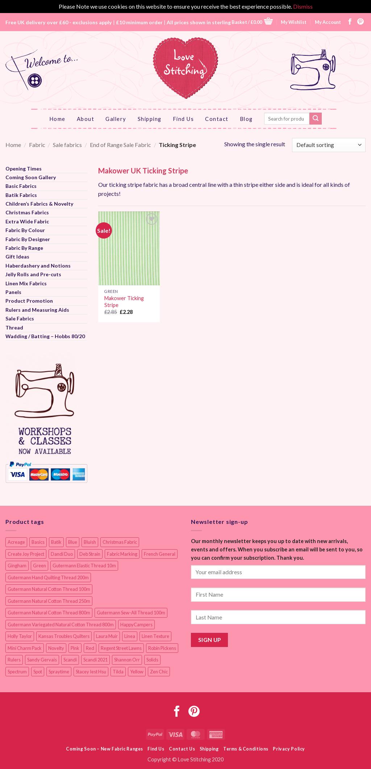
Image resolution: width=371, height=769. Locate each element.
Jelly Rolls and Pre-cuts (33, 274)
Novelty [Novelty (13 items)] (56, 648)
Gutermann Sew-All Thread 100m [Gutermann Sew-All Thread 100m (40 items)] (131, 612)
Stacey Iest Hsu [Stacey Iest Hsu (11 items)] (91, 672)
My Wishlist (294, 22)
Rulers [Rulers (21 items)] (14, 660)
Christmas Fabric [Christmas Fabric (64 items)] (120, 542)
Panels (13, 292)
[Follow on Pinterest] (360, 22)
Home (57, 118)
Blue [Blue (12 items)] (72, 542)
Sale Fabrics (19, 318)
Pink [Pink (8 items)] (75, 648)
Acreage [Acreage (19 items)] (16, 542)
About (86, 118)
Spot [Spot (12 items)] (37, 672)
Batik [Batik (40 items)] (56, 542)
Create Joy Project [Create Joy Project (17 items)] (26, 554)
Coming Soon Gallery (30, 177)
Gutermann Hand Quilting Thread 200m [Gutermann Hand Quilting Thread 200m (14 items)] (48, 577)
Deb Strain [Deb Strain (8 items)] (89, 554)
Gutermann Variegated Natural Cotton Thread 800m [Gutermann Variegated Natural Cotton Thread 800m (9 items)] (61, 624)
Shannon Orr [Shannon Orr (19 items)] (127, 660)
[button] (252, 22)
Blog (246, 118)
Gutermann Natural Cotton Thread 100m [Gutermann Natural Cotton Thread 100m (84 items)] (49, 589)
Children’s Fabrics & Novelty (39, 204)
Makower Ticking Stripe (124, 301)
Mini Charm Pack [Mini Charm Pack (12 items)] (25, 648)
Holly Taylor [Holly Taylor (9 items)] (20, 636)
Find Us (183, 118)
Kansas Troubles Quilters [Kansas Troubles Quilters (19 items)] (63, 636)
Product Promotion (29, 301)
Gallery (115, 118)
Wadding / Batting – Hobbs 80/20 (45, 336)
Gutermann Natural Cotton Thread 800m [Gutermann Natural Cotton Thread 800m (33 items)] (49, 612)
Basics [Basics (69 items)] (38, 542)
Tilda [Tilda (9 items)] (118, 672)
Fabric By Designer (27, 239)
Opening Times (23, 168)
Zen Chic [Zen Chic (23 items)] (159, 672)
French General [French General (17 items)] (159, 554)
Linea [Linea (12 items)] (129, 636)
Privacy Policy (289, 749)
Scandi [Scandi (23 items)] (70, 660)
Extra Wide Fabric (27, 221)
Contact (217, 118)
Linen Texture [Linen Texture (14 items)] (155, 636)
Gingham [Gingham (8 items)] (17, 565)
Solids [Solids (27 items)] (152, 660)
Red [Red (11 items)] (90, 648)
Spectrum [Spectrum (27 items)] (17, 672)
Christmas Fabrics (27, 212)
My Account (328, 22)
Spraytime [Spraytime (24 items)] (59, 672)
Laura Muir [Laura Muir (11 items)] (107, 636)
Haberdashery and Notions (38, 265)
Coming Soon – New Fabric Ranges (104, 749)
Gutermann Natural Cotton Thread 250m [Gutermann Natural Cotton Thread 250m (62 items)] (49, 601)
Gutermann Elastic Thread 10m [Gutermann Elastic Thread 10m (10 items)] (84, 565)
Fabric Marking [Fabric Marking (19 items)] (122, 554)
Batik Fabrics (21, 195)
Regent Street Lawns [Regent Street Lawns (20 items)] (121, 648)
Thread (14, 327)
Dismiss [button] (303, 6)
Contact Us (182, 749)
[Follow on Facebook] (350, 22)
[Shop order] (329, 145)
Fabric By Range (24, 248)
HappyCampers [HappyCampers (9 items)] (136, 624)
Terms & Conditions (245, 749)
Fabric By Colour (25, 230)
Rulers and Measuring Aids (37, 310)
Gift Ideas (17, 256)
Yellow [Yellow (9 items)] (136, 672)
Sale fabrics (67, 144)
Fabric (37, 144)
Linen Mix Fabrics (26, 283)
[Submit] (315, 119)
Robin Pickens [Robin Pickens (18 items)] (162, 648)
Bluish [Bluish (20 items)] (90, 542)
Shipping (150, 118)
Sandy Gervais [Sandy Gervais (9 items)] (42, 660)
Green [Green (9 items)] (39, 565)
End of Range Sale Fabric (120, 144)
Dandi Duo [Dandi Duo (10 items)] (62, 554)
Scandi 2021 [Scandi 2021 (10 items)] (95, 660)
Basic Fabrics (21, 186)
